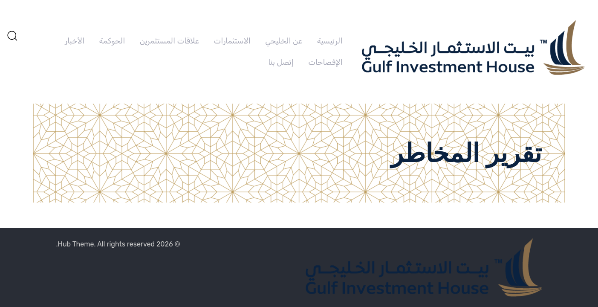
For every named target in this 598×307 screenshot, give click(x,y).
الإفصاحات (325, 62)
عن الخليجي (283, 41)
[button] (12, 35)
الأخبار (74, 41)
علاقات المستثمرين (169, 41)
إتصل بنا (280, 62)
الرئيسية (330, 41)
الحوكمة (112, 41)
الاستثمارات (232, 41)
